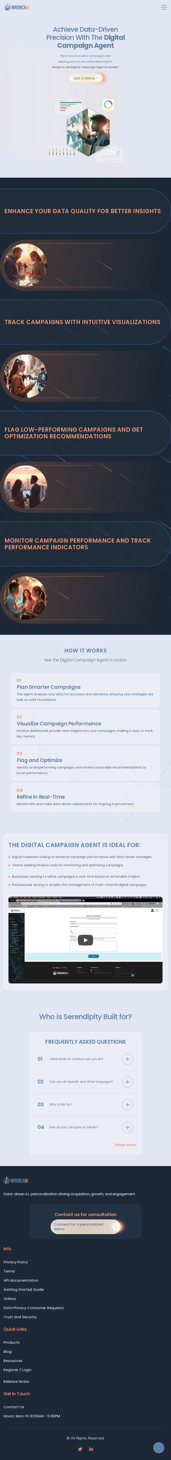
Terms (9, 1271)
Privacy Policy (16, 1262)
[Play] (85, 940)
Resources (17, 1360)
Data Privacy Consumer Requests (34, 1307)
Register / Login (22, 1370)
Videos (10, 1298)
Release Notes (21, 1381)
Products (16, 1342)
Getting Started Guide (24, 1289)
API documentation (21, 1280)
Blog (12, 1351)
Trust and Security (20, 1317)
